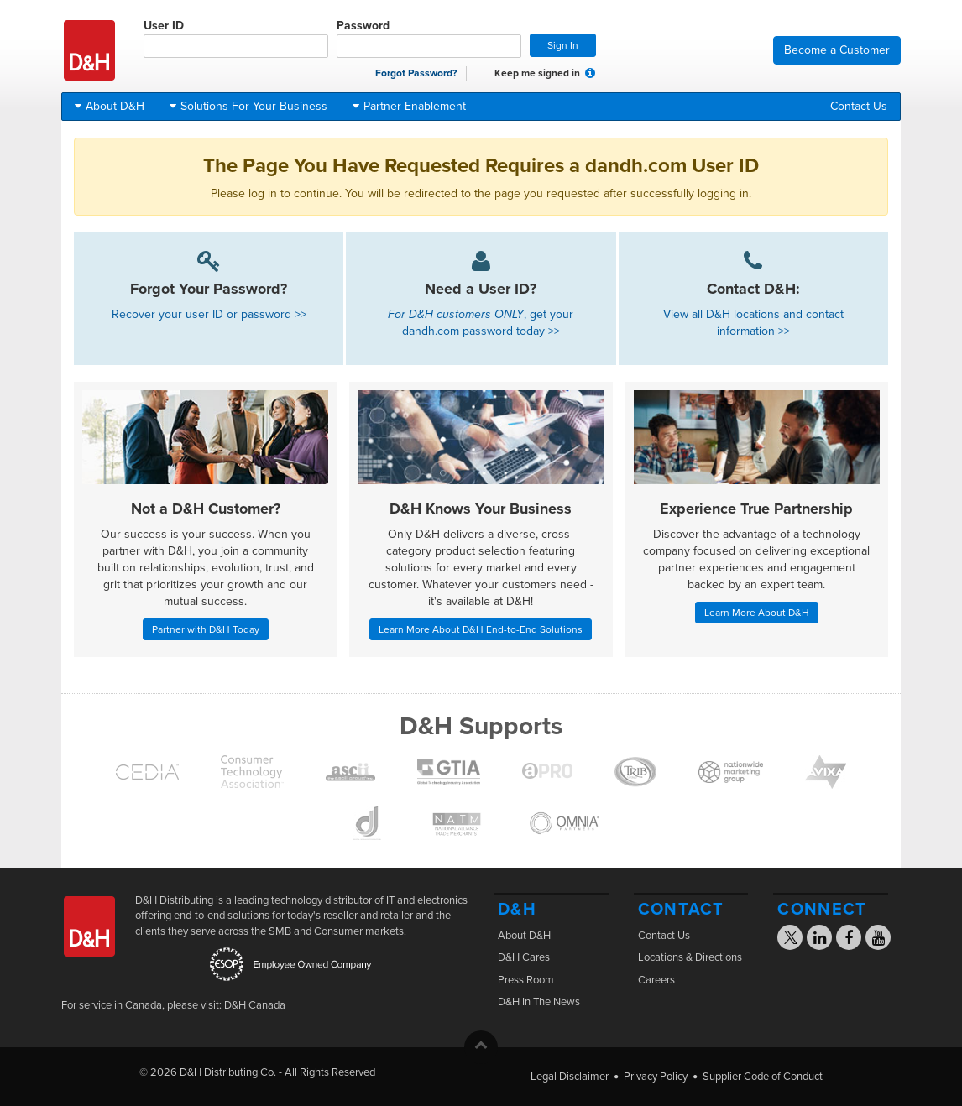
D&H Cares (524, 957)
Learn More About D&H (756, 612)
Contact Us (858, 106)
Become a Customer (837, 50)
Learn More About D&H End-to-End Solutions (481, 629)
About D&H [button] (109, 106)
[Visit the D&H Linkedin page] (819, 940)
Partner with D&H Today (205, 629)
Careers (656, 980)
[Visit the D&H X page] (796, 940)
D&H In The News (539, 1002)
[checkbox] (484, 73)
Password (429, 38)
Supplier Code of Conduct (763, 1076)
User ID (236, 38)
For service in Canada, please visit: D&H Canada (173, 1005)
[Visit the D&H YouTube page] (878, 940)
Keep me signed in (528, 73)
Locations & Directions (690, 957)
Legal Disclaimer (570, 1076)
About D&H (524, 935)
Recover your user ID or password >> (209, 314)
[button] (590, 73)
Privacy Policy (656, 1076)
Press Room (526, 980)
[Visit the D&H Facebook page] (848, 940)
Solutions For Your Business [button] (248, 106)
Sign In (562, 45)
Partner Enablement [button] (409, 106)
